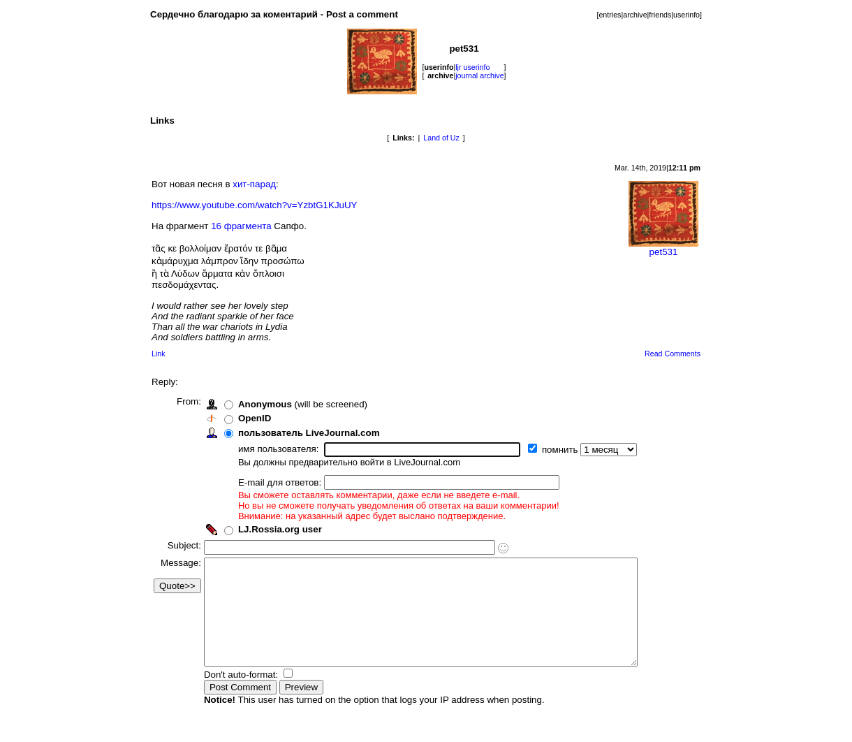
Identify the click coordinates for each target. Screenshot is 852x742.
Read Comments (672, 353)
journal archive (479, 75)
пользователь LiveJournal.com (314, 433)
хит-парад (254, 184)
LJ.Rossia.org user (286, 529)
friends (660, 14)
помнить (567, 449)
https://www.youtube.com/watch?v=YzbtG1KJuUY (254, 205)
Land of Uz (441, 137)
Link (159, 353)
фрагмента (248, 226)
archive (635, 14)
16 (216, 226)
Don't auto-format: (248, 695)
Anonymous (271, 404)
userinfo (686, 14)
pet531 (663, 247)
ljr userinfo (472, 67)
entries (609, 14)
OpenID (260, 418)
